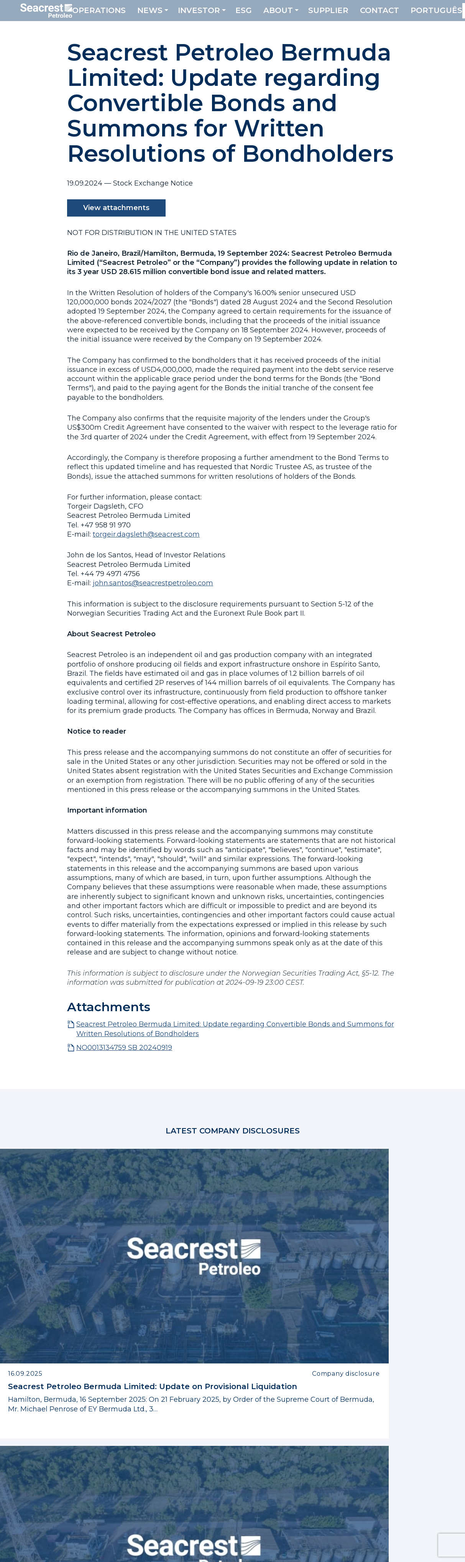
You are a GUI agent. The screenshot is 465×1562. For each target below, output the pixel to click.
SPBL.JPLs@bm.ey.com (394, 1466)
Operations (117, 15)
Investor (217, 15)
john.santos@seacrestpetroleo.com (153, 583)
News (168, 15)
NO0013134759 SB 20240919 (124, 1047)
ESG (261, 15)
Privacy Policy (141, 1549)
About (296, 15)
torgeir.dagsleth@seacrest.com (146, 534)
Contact (397, 15)
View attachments (116, 208)
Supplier (346, 15)
